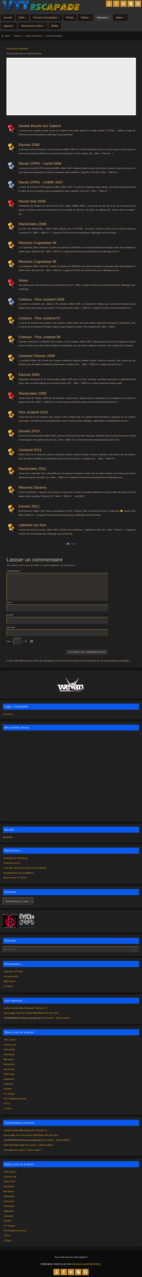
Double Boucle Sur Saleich (39, 126)
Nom (9, 602)
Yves (6, 1150)
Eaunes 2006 (28, 145)
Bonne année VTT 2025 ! (15, 878)
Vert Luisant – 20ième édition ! (56, 1018)
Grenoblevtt (9, 1054)
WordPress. (93, 1264)
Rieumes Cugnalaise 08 (37, 261)
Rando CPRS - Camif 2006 (39, 163)
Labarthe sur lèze (32, 525)
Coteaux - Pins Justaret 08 (39, 337)
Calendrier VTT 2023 (13, 971)
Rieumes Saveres (32, 487)
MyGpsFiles (9, 1064)
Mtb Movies (9, 1059)
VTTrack (7, 1108)
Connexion (8, 714)
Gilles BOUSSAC (12, 1145)
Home (7, 36)
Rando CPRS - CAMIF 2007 (40, 182)
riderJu (7, 1013)
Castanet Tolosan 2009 (36, 356)
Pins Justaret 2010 (33, 412)
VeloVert (7, 1089)
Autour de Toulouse (33, 36)
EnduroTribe (9, 1049)
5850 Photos (9, 981)
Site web (10, 627)
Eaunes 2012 (28, 506)
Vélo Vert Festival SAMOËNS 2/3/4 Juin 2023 (37, 1013)
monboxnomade (11, 1008)
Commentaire (13, 571)
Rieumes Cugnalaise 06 (37, 243)
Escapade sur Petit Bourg (15, 858)
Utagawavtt (9, 1079)
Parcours (17, 36)
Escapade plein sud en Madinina (19, 873)
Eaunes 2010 (28, 431)
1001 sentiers (10, 1040)
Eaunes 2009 (28, 374)
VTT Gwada (9, 1094)
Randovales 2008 (32, 224)
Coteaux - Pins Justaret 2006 (41, 299)
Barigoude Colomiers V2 (35, 1008)
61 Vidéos (8, 986)
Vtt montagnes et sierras (15, 1098)
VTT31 (7, 1103)
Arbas (23, 280)
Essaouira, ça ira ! (12, 863)
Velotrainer (8, 1084)
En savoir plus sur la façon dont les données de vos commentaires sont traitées (92, 661)
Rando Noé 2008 (31, 201)
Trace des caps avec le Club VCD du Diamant (25, 868)
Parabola (77, 1264)
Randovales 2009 (32, 393)
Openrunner (9, 1069)
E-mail (10, 615)
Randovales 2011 (32, 469)
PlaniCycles (9, 1074)
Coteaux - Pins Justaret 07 (39, 318)
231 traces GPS (11, 976)
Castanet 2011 (30, 450)
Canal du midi (10, 1045)
